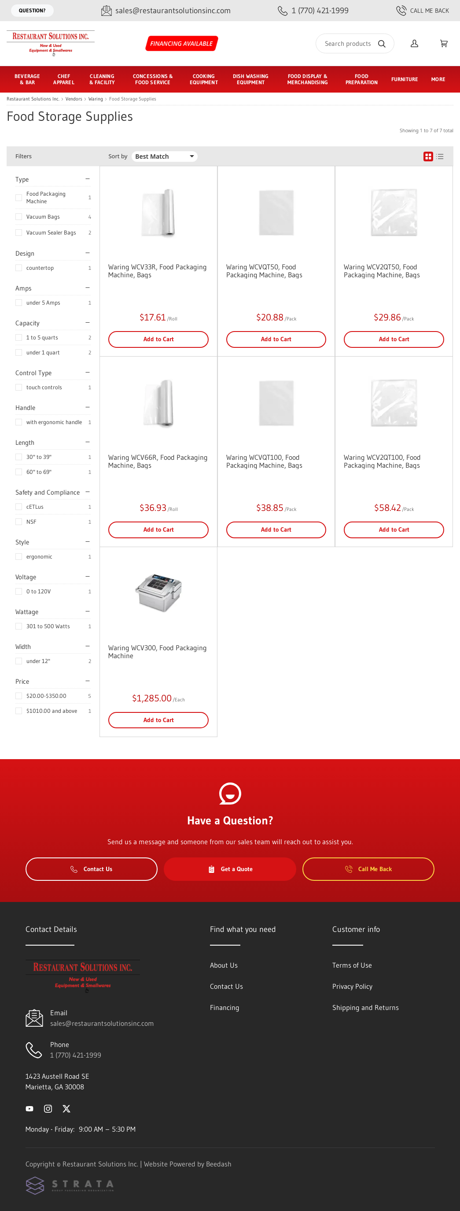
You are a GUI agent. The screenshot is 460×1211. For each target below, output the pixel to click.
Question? (32, 10)
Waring (95, 99)
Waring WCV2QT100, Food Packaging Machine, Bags (382, 461)
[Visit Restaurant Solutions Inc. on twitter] (66, 1107)
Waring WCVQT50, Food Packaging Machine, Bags (264, 271)
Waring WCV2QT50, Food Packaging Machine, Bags (382, 271)
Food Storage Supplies (132, 99)
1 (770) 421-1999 (75, 1055)
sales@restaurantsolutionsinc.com (102, 1023)
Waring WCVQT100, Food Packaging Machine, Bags (264, 461)
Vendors (74, 99)
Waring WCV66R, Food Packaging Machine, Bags (158, 461)
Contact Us (91, 869)
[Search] (355, 43)
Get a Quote (230, 869)
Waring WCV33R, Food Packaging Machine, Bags (157, 271)
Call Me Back (422, 10)
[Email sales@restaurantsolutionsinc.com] (166, 11)
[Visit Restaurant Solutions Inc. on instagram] (48, 1107)
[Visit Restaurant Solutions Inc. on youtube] (29, 1107)
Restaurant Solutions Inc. (33, 99)
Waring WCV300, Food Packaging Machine (157, 652)
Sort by (117, 156)
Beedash (219, 1163)
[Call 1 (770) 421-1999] (313, 11)
